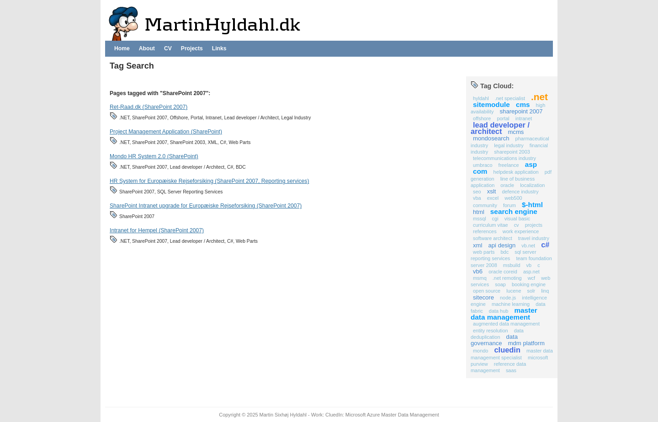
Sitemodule (491, 104)
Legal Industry (508, 145)
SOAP (500, 284)
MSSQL (479, 218)
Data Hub (499, 311)
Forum (509, 205)
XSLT (491, 191)
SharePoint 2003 (512, 152)
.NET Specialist (510, 98)
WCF (531, 278)
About (147, 48)
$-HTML (532, 204)
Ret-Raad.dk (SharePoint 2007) (148, 107)
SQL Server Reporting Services (503, 255)
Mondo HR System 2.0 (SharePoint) (154, 156)
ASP (531, 164)
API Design (501, 245)
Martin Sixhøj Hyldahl (283, 414)
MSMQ (480, 278)
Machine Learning (511, 304)
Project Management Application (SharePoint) (166, 131)
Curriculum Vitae (490, 225)
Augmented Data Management (506, 323)
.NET (539, 96)
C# (545, 244)
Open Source (486, 291)
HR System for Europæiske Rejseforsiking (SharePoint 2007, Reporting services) (209, 181)
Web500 (513, 198)
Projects (192, 48)
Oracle (507, 185)
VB (529, 265)
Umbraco (483, 165)
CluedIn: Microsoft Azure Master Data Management (382, 414)
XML (477, 245)
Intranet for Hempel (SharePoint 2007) (157, 230)
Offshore (482, 118)
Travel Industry (533, 238)
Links (219, 48)
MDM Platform (526, 343)
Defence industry (520, 191)
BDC (504, 252)
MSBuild (511, 265)
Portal (503, 118)
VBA (477, 198)
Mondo (480, 350)
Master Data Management (504, 313)
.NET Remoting (507, 278)
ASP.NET (531, 271)
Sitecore (483, 297)
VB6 (478, 271)
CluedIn (507, 350)
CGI (495, 218)
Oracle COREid (502, 271)
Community (485, 205)
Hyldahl (481, 98)
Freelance (509, 165)
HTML (478, 211)
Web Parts (483, 252)
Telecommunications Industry (504, 158)
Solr (531, 291)
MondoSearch (491, 138)
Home (122, 48)
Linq (545, 291)
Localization (532, 185)
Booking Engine (529, 284)
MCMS (516, 131)
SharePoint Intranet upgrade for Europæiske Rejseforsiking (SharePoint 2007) (206, 206)
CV (168, 48)
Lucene (513, 291)
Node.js (508, 297)
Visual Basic (517, 218)
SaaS (511, 370)
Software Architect (492, 238)
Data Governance (494, 340)
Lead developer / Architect (500, 128)
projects (533, 225)
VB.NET (528, 245)
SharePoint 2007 (521, 111)
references (485, 231)
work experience (521, 231)
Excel (493, 198)
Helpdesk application (516, 172)
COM (480, 171)
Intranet (523, 118)
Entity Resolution (490, 330)
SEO (477, 191)
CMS (523, 104)
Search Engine (513, 211)
